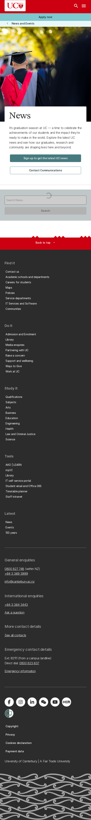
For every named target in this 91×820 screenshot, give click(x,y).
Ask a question (14, 612)
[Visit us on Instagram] (20, 702)
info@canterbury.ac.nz (19, 581)
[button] (45, 17)
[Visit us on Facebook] (9, 702)
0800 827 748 (14, 569)
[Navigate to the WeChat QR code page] (43, 702)
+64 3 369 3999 (16, 573)
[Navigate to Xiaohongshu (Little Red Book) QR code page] (66, 702)
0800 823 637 (29, 663)
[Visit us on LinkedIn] (32, 702)
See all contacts (15, 635)
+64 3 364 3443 (16, 605)
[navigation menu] (83, 7)
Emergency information (20, 671)
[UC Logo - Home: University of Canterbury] (15, 5)
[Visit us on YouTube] (55, 702)
